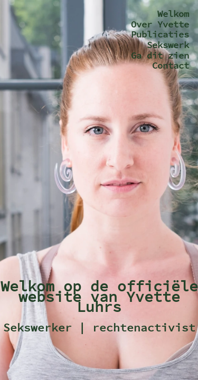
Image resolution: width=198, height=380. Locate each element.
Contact (170, 65)
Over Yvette (160, 24)
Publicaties (160, 34)
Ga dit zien (160, 55)
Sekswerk (168, 45)
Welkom (173, 14)
